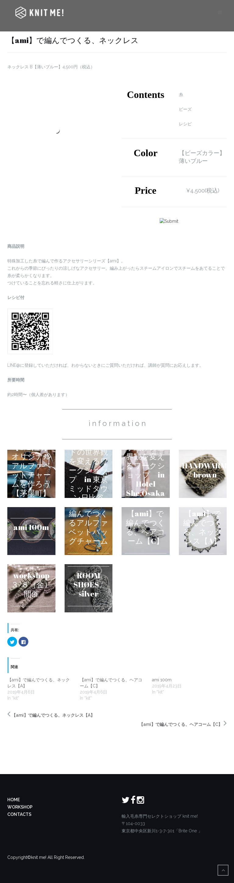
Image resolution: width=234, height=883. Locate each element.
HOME (13, 799)
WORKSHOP (20, 807)
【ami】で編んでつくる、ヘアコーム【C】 (180, 724)
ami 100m (162, 679)
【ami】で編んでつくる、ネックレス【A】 (53, 715)
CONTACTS (19, 814)
